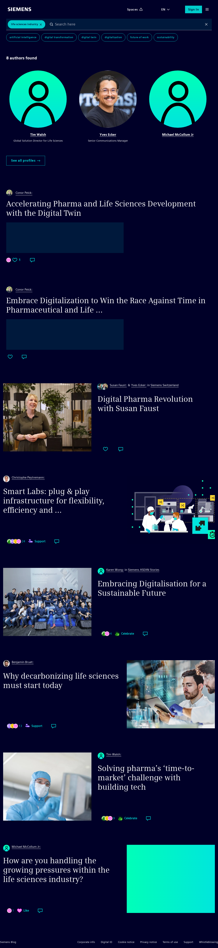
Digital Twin (89, 37)
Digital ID (106, 942)
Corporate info (86, 942)
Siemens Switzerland (165, 385)
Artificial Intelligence (23, 37)
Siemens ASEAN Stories (143, 570)
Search (51, 24)
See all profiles (25, 160)
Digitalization (113, 37)
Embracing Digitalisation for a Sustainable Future (152, 588)
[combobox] (129, 24)
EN (163, 9)
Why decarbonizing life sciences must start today (61, 680)
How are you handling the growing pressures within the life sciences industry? (56, 870)
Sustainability (166, 37)
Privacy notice (148, 942)
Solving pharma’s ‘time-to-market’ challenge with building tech (146, 778)
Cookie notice (126, 942)
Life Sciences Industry (24, 24)
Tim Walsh (38, 135)
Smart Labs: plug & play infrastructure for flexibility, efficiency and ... (54, 501)
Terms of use (170, 942)
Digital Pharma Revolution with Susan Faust (145, 403)
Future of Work (139, 37)
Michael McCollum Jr (178, 135)
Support (188, 942)
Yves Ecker (108, 135)
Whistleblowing (208, 942)
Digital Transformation (59, 37)
